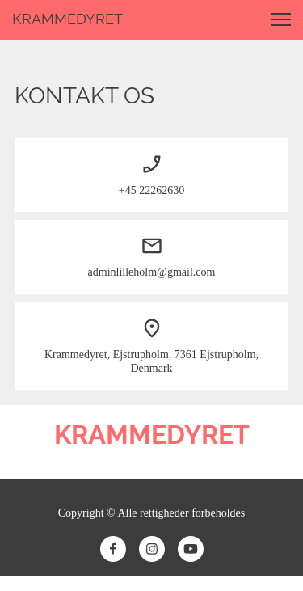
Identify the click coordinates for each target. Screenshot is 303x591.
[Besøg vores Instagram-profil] (152, 549)
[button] (281, 19)
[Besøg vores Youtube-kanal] (191, 549)
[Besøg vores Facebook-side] (113, 549)
